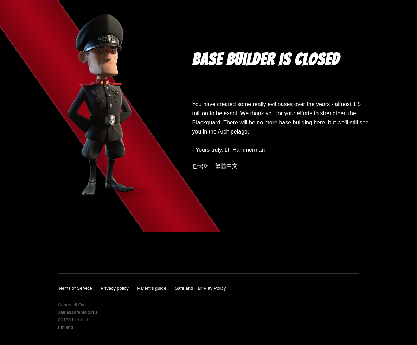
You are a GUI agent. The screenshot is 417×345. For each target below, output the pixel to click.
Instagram (94, 253)
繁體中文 (226, 166)
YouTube (63, 253)
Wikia (126, 253)
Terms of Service (75, 288)
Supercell (351, 324)
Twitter (110, 253)
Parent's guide (151, 288)
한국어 (200, 166)
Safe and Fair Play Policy (200, 288)
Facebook (79, 253)
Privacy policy (114, 288)
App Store (283, 252)
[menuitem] (202, 166)
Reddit (143, 253)
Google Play (334, 252)
